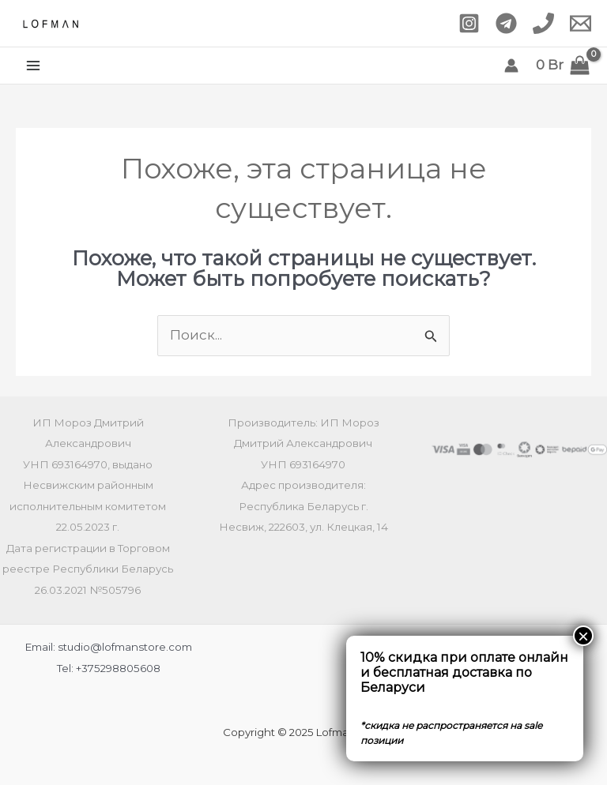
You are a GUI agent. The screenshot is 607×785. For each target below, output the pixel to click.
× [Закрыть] (583, 635)
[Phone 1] (543, 23)
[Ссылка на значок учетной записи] (511, 65)
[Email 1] (580, 23)
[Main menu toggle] (33, 65)
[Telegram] (506, 23)
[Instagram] (469, 23)
